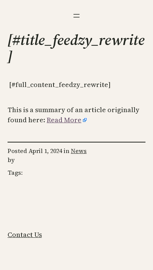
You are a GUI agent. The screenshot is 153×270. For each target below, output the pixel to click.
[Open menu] (76, 15)
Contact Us (25, 234)
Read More (64, 119)
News (79, 151)
